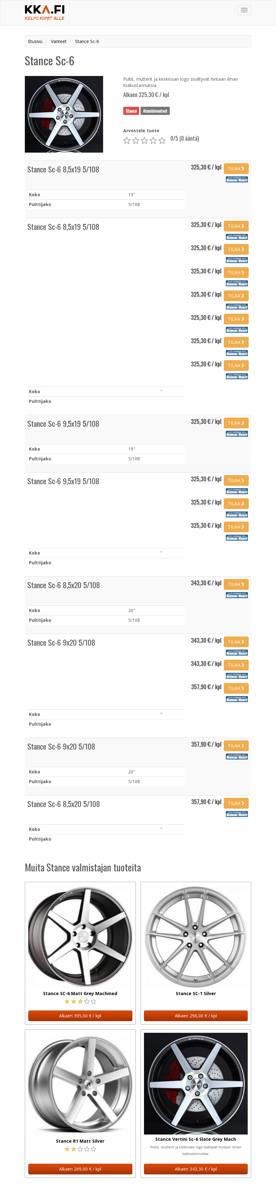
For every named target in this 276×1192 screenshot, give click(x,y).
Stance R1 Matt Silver (80, 1141)
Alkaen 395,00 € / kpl (80, 1016)
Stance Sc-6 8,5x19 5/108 (63, 169)
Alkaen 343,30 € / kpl (196, 1169)
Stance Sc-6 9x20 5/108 (61, 642)
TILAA (236, 168)
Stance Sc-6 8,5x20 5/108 (63, 584)
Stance (131, 110)
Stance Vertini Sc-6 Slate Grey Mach (195, 1139)
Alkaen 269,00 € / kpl (80, 1169)
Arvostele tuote (141, 130)
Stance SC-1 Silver (196, 993)
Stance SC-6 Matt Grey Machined (80, 993)
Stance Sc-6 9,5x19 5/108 (63, 423)
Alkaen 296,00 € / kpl (196, 1016)
